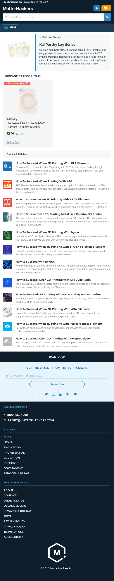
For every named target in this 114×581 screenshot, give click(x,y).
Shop (7, 437)
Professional (14, 452)
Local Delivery (15, 505)
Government (13, 468)
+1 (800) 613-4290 (16, 415)
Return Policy (14, 521)
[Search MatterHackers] (107, 17)
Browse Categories (23, 76)
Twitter (46, 394)
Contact (10, 495)
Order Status (14, 500)
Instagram (53, 394)
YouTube (75, 394)
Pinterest (68, 394)
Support (10, 463)
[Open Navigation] (10, 27)
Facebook (39, 394)
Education (12, 458)
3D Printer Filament (51, 37)
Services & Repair (17, 473)
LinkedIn (60, 394)
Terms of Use (13, 531)
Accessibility (13, 537)
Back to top (57, 356)
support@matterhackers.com (29, 420)
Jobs (7, 516)
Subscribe (57, 384)
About (8, 490)
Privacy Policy (15, 526)
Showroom (12, 447)
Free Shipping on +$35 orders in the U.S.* (25, 2)
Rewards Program (18, 511)
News (8, 442)
